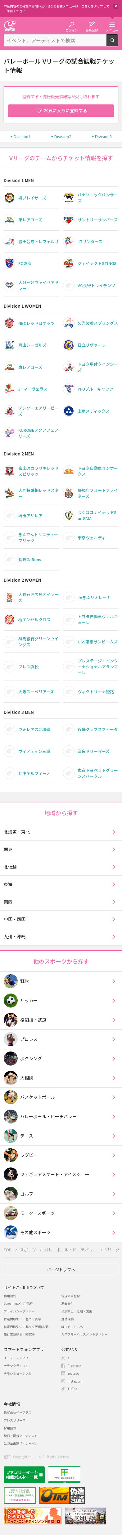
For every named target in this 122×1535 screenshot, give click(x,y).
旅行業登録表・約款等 (19, 1334)
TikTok (72, 1388)
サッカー (29, 1000)
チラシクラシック (16, 1365)
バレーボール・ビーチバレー (48, 1116)
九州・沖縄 (14, 936)
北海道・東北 (17, 832)
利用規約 (10, 1295)
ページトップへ (61, 1270)
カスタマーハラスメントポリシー (84, 1334)
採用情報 (10, 1428)
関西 (8, 901)
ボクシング (31, 1058)
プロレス (29, 1039)
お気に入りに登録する (65, 110)
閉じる (115, 6)
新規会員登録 (70, 1295)
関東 (8, 849)
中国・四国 (14, 919)
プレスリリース (14, 1420)
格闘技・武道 (33, 1020)
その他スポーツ (35, 1232)
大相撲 (26, 1078)
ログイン (72, 30)
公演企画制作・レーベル (21, 1443)
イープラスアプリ (16, 1357)
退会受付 (67, 1303)
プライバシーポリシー (19, 1311)
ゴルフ (26, 1194)
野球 (24, 981)
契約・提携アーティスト (20, 1435)
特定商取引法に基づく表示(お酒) (27, 1326)
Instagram (75, 1381)
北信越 (10, 867)
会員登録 (92, 30)
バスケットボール (37, 1097)
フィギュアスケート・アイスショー (54, 1174)
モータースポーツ (37, 1213)
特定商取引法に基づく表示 (22, 1318)
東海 (8, 884)
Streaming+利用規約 (18, 1303)
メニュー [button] (112, 30)
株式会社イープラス (17, 1412)
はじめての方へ (72, 1326)
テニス (26, 1136)
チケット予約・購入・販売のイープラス (10, 25)
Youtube (73, 1373)
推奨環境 (67, 1318)
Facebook (74, 1365)
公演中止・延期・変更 (76, 1311)
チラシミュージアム (17, 1373)
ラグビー (29, 1155)
